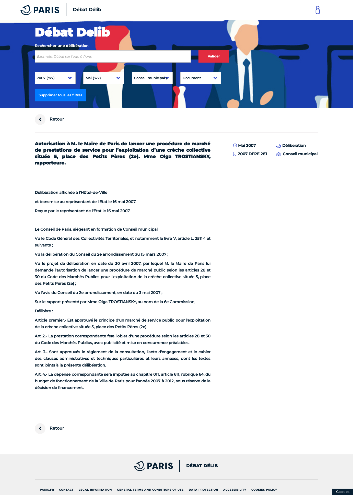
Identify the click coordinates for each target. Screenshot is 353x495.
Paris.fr (47, 489)
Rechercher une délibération (62, 46)
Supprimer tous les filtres (60, 95)
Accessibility (234, 489)
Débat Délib (202, 466)
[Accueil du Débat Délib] (53, 10)
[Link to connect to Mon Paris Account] (317, 10)
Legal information (95, 489)
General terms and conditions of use (150, 489)
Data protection (203, 489)
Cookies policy (264, 489)
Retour (49, 119)
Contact (66, 489)
